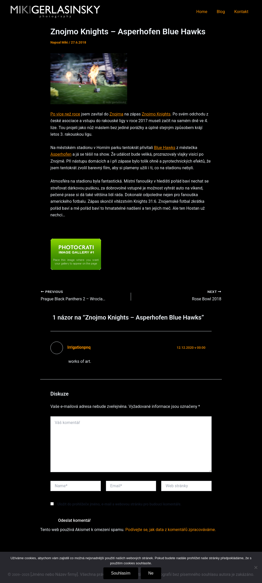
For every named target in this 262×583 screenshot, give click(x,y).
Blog (223, 11)
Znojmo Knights (156, 114)
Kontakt (242, 11)
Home (204, 11)
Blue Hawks (165, 147)
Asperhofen (60, 154)
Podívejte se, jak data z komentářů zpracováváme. (170, 529)
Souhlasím (120, 573)
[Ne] (255, 567)
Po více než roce (65, 114)
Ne (151, 573)
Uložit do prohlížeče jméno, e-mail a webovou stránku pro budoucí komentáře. (119, 504)
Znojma (116, 114)
